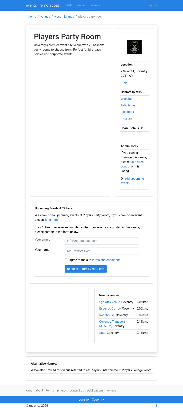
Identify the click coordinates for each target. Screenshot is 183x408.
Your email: (42, 239)
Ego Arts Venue (109, 302)
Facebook (127, 112)
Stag (102, 333)
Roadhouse (106, 315)
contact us (77, 390)
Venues (81, 5)
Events (67, 5)
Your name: (42, 250)
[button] (155, 5)
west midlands (64, 16)
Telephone (128, 105)
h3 (155, 405)
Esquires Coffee (110, 308)
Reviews (94, 5)
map (124, 82)
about (39, 390)
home (32, 16)
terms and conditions (106, 260)
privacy (62, 390)
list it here (51, 220)
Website (126, 99)
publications (95, 390)
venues (45, 16)
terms (50, 390)
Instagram (127, 118)
